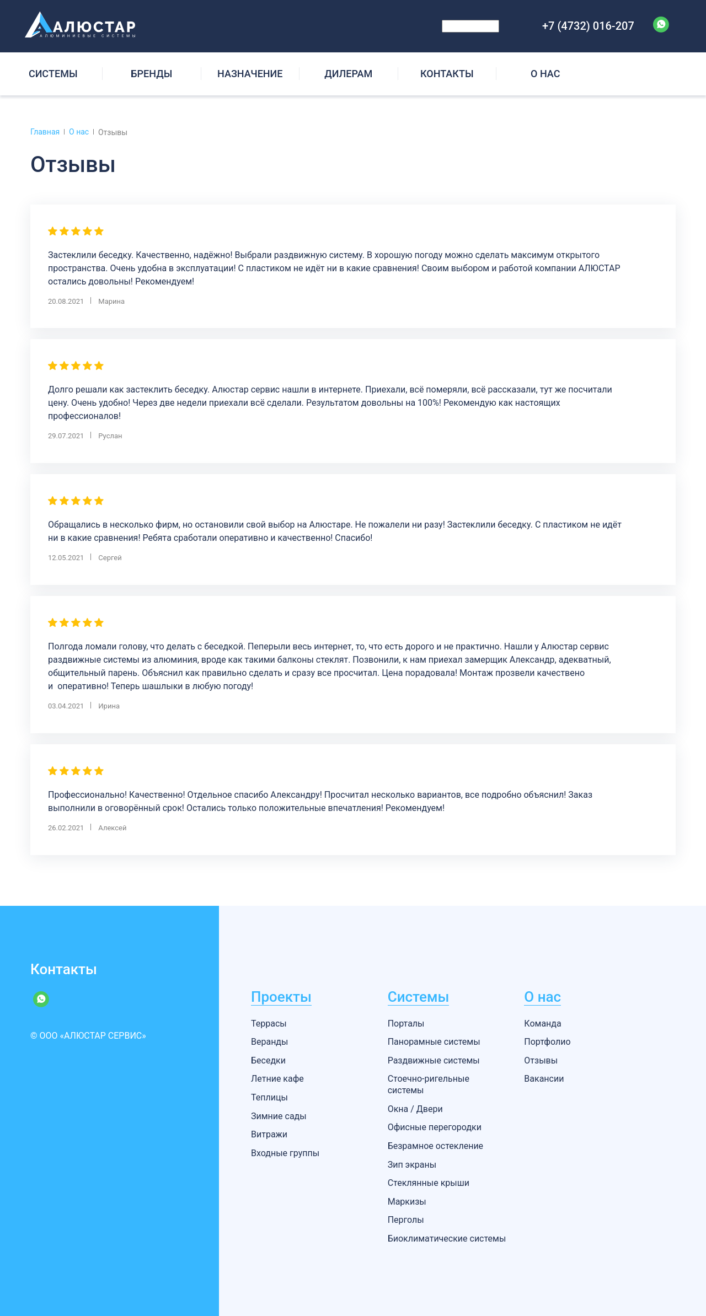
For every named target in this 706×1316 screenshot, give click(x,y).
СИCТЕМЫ (53, 73)
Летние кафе (277, 1078)
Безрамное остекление (435, 1146)
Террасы (269, 1023)
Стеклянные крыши (428, 1183)
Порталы (406, 1023)
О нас (542, 997)
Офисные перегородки (435, 1127)
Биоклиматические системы (447, 1238)
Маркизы (407, 1201)
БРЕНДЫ (151, 73)
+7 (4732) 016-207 (588, 26)
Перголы (406, 1220)
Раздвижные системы (434, 1060)
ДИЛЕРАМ (348, 73)
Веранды (269, 1041)
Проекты (281, 997)
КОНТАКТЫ (447, 73)
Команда (542, 1023)
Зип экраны (412, 1164)
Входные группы (285, 1153)
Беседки (268, 1060)
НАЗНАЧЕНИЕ (249, 73)
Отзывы (541, 1060)
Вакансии (544, 1078)
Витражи (269, 1134)
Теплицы (269, 1097)
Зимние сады (279, 1116)
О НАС (545, 73)
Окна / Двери (415, 1109)
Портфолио (547, 1041)
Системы (419, 997)
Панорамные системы (434, 1041)
